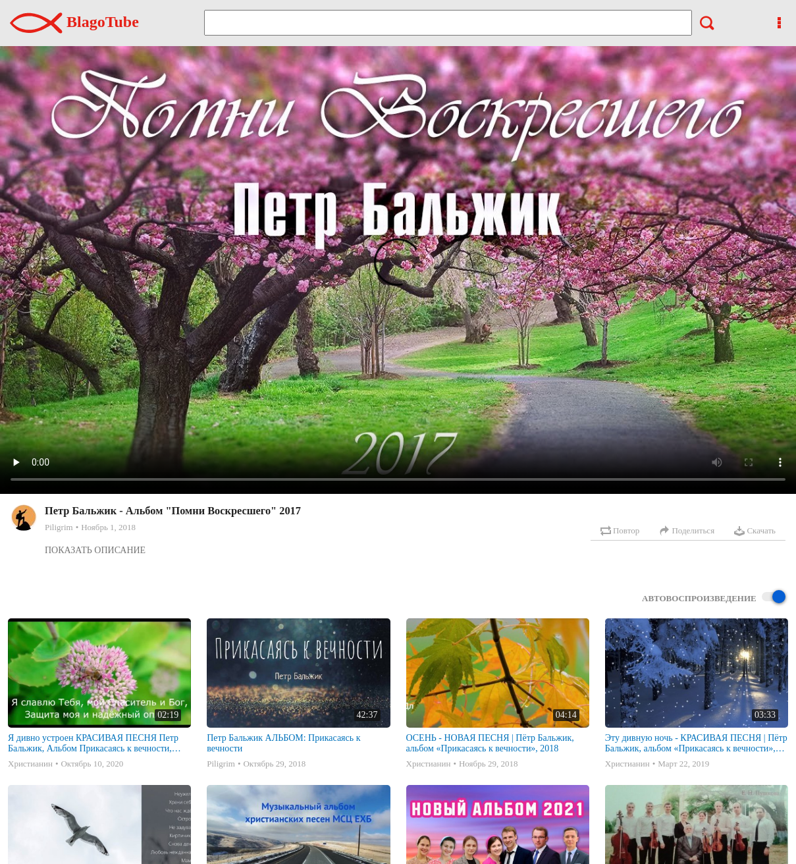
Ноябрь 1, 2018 (108, 527)
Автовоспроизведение (713, 597)
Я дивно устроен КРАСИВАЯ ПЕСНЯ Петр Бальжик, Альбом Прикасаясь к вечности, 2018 (93, 743)
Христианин (30, 764)
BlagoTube (74, 21)
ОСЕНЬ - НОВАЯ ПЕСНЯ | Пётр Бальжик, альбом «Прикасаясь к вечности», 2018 (490, 743)
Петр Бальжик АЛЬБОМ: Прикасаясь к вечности (283, 743)
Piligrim (59, 527)
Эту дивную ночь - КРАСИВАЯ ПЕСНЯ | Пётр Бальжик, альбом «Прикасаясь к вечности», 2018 (696, 743)
